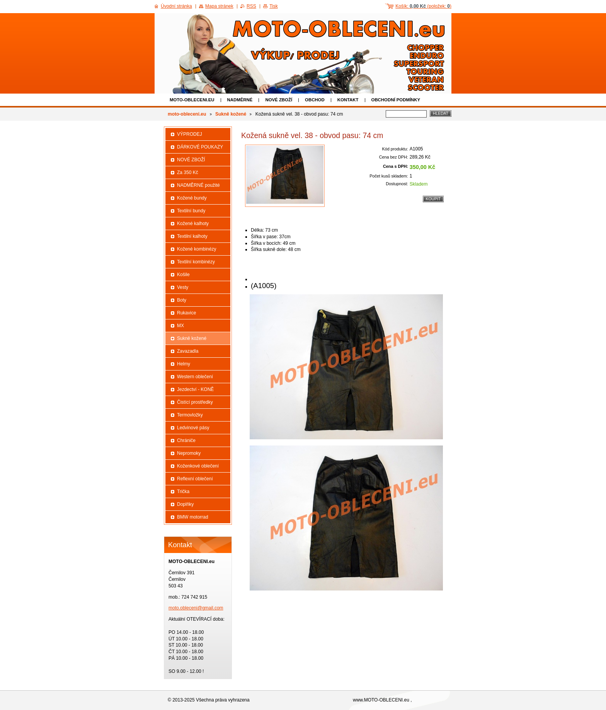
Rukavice (186, 313)
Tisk (273, 6)
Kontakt (348, 99)
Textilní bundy (191, 210)
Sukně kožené (230, 114)
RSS (251, 6)
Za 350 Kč (187, 172)
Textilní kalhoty (192, 236)
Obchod (315, 99)
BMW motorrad (192, 517)
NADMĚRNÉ (240, 99)
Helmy (183, 364)
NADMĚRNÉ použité (198, 185)
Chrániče (186, 440)
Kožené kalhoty (193, 223)
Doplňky (185, 504)
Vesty (182, 287)
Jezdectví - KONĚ (195, 389)
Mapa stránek (219, 6)
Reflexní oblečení (195, 478)
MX (180, 325)
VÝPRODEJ (189, 134)
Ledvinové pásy (193, 427)
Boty (181, 300)
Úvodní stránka (176, 6)
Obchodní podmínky (395, 99)
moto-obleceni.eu (192, 99)
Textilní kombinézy (196, 262)
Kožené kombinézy (196, 249)
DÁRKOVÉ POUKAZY (200, 147)
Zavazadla (187, 351)
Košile (183, 274)
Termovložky (190, 415)
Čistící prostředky (195, 402)
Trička (183, 491)
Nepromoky (189, 453)
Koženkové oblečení (198, 466)
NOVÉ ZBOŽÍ (278, 99)
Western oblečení (195, 376)
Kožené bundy (192, 198)
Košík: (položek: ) (423, 6)
